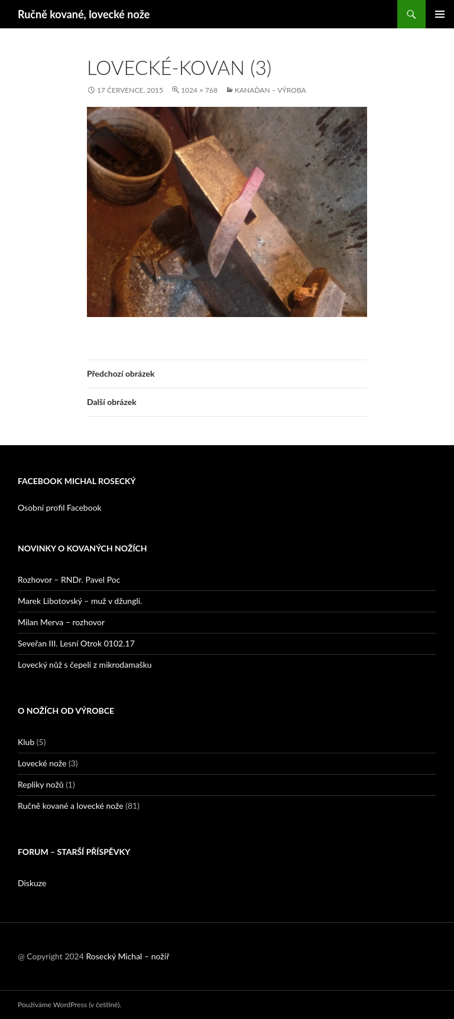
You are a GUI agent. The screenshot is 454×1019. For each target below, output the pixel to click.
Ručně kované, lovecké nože (84, 14)
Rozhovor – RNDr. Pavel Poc (69, 579)
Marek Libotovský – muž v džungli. (80, 601)
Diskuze (32, 883)
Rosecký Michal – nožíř (127, 956)
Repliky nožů (41, 784)
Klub (26, 742)
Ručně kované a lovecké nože (71, 806)
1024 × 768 (199, 90)
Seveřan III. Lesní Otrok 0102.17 (76, 643)
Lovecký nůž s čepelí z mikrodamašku (85, 664)
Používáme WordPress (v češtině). (69, 1004)
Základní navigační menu (440, 14)
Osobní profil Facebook (60, 507)
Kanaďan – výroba (270, 90)
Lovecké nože (42, 763)
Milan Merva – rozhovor (61, 622)
